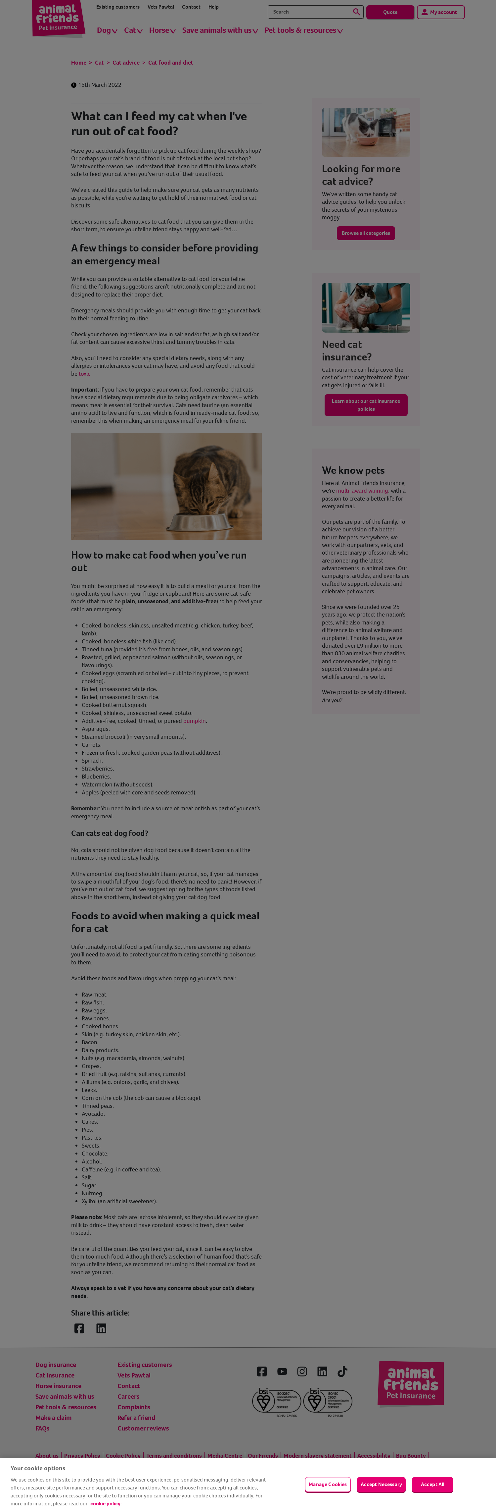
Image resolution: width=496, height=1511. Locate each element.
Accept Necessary (381, 1484)
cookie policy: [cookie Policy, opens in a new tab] (106, 1503)
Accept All (433, 1484)
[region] (248, 1484)
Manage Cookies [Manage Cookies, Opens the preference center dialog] (328, 1484)
